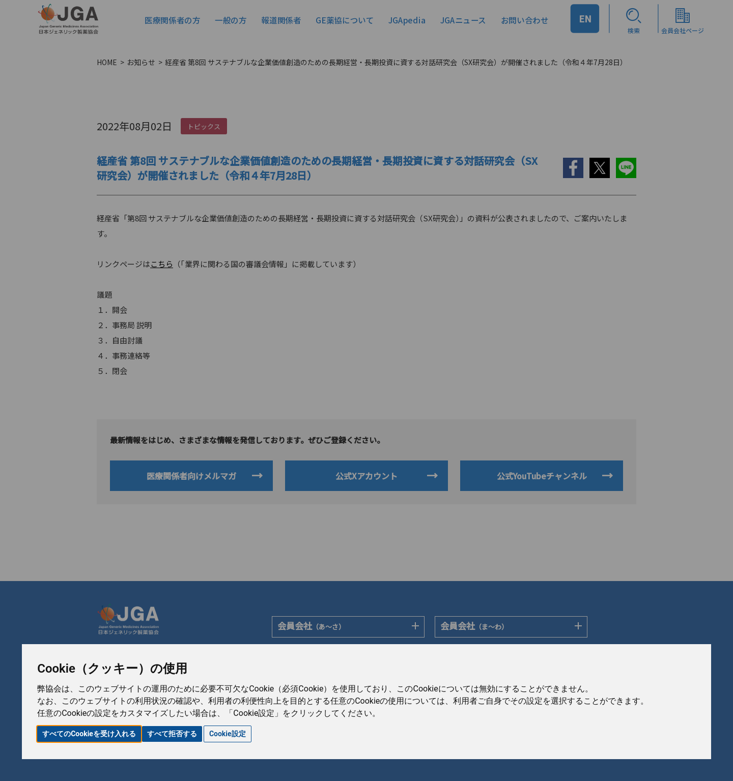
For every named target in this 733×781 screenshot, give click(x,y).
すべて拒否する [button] (172, 734)
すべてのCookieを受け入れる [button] (89, 734)
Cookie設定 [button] (227, 734)
